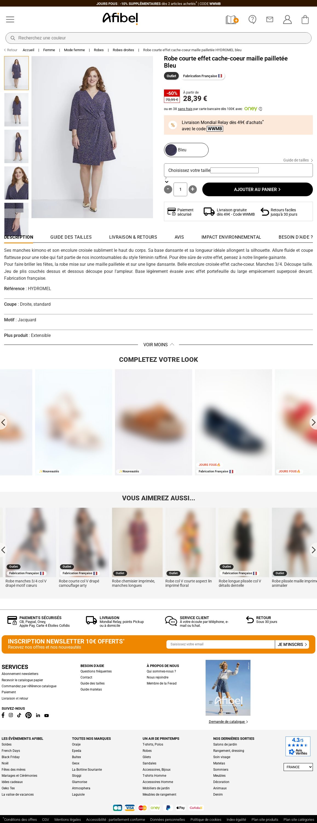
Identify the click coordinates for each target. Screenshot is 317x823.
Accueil (28, 50)
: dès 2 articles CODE (158, 4)
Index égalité (236, 820)
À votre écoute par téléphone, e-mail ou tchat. (204, 624)
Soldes (6, 744)
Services (15, 667)
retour (23, 698)
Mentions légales (67, 820)
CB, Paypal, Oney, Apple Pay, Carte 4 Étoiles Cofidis (44, 624)
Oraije (76, 744)
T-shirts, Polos (153, 744)
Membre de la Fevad (162, 683)
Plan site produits (265, 820)
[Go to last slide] (3, 422)
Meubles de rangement (159, 794)
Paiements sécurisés (40, 618)
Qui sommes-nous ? (161, 671)
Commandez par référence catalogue (29, 686)
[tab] (296, 238)
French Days (11, 751)
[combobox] (234, 170)
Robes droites (123, 50)
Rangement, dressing (228, 751)
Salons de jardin (225, 744)
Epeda (76, 751)
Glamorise (79, 782)
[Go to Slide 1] (16, 73)
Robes (99, 50)
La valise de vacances (18, 794)
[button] (92, 137)
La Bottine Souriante (87, 770)
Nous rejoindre (157, 677)
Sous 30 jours (266, 622)
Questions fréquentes (96, 671)
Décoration (221, 782)
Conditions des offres (20, 819)
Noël (5, 763)
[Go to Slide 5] (16, 219)
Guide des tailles (92, 683)
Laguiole (78, 794)
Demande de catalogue (228, 722)
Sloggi (76, 776)
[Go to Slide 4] (16, 183)
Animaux (220, 788)
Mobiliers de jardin (156, 788)
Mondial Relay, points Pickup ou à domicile (122, 624)
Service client (194, 618)
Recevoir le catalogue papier (22, 680)
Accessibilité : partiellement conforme (115, 820)
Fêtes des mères (13, 770)
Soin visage (221, 757)
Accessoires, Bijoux (157, 770)
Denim (218, 794)
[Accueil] (120, 19)
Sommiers (220, 770)
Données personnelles (167, 820)
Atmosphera (81, 788)
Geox (75, 763)
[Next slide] (313, 422)
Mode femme (74, 50)
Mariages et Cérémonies (19, 776)
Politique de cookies (206, 820)
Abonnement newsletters (20, 674)
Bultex (76, 757)
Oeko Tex (8, 788)
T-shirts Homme (154, 776)
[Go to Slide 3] (16, 146)
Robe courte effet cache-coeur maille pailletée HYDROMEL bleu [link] (192, 50)
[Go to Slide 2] (16, 110)
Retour (263, 618)
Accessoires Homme (158, 782)
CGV (45, 820)
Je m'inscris (292, 644)
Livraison (109, 618)
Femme (49, 50)
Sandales (149, 763)
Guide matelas (91, 689)
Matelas (219, 763)
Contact (86, 677)
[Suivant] (16, 213)
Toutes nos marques (91, 739)
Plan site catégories (299, 820)
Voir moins (155, 344)
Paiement (9, 692)
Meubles (219, 776)
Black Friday (11, 757)
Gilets (147, 757)
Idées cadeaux (12, 782)
